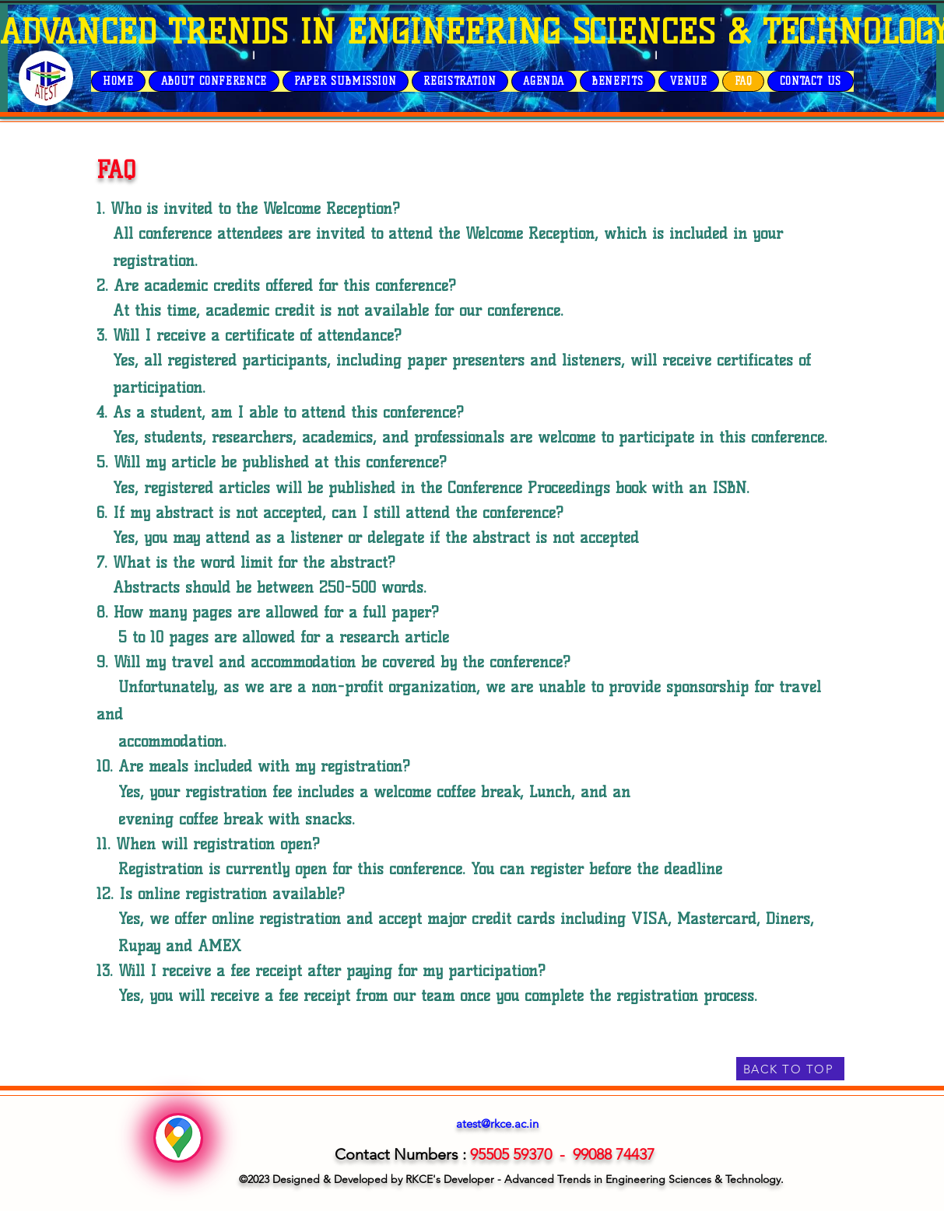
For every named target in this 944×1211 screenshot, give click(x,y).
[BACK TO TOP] (790, 1068)
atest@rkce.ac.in (497, 1123)
